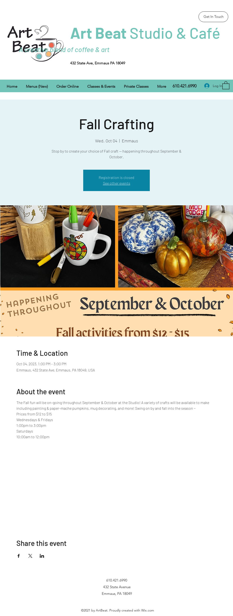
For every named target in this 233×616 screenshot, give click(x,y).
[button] (225, 85)
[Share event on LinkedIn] (42, 556)
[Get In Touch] (213, 16)
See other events (116, 183)
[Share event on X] (30, 556)
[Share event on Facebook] (18, 556)
